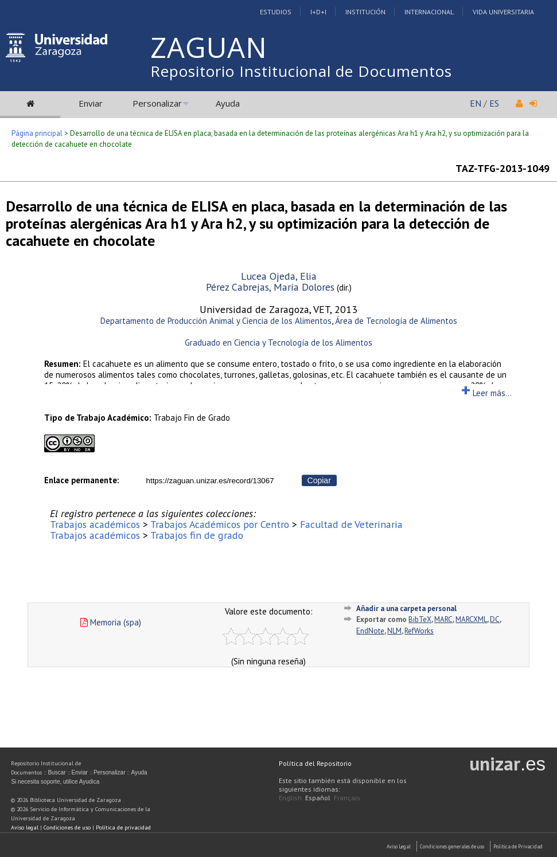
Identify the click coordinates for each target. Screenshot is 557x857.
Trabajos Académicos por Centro (219, 524)
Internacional (429, 11)
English (290, 797)
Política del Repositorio (315, 763)
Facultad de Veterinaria (351, 524)
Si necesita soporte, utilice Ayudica (55, 781)
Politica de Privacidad (518, 846)
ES (494, 103)
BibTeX (419, 619)
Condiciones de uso (67, 827)
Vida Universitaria (503, 11)
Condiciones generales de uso (452, 846)
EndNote (370, 631)
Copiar (319, 480)
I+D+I (318, 11)
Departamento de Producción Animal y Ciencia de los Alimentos (216, 320)
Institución (365, 11)
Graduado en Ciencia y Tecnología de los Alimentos (278, 342)
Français (347, 797)
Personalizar (157, 103)
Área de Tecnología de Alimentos (396, 320)
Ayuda (228, 103)
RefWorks (419, 631)
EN (475, 103)
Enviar (91, 103)
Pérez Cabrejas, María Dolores (270, 287)
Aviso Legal (399, 846)
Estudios (275, 11)
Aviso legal (24, 827)
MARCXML (471, 619)
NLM (394, 631)
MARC (443, 619)
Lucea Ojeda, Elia (279, 276)
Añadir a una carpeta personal (406, 608)
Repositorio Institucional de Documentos (301, 71)
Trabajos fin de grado (196, 535)
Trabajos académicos (95, 524)
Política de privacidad (123, 827)
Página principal (37, 133)
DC (495, 619)
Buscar (56, 772)
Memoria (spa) (110, 622)
